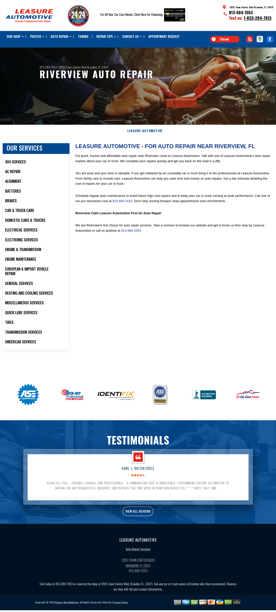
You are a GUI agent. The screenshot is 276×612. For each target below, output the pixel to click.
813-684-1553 (241, 12)
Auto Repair (59, 36)
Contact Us (130, 36)
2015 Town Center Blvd (72, 67)
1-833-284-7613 (257, 18)
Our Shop (14, 36)
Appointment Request (164, 36)
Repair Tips (104, 36)
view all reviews (138, 518)
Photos (35, 36)
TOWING (83, 36)
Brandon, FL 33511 (98, 67)
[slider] (138, 481)
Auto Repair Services (138, 557)
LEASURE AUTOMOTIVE (145, 137)
